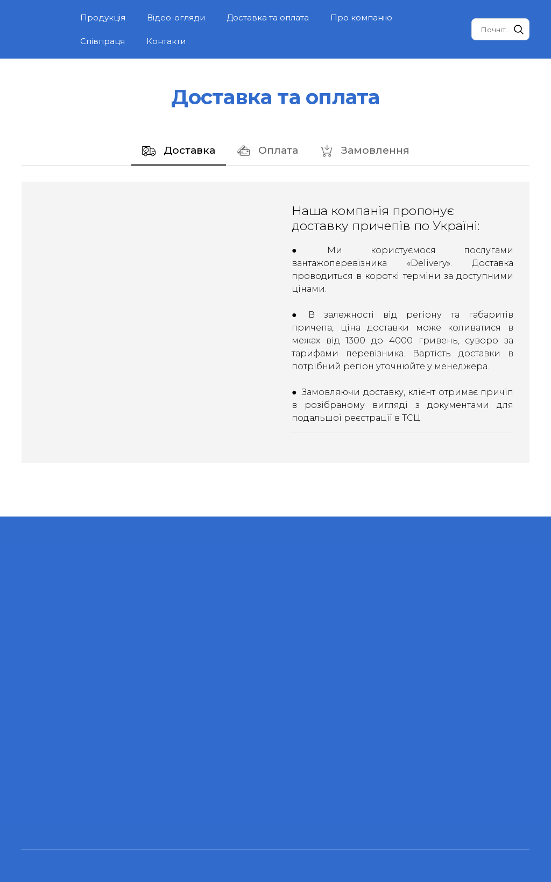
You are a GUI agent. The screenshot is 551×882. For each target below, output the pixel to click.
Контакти (166, 41)
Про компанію (361, 17)
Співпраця (102, 41)
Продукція (102, 17)
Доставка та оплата (268, 17)
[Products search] (500, 29)
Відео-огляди (176, 17)
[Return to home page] (43, 29)
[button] (518, 29)
